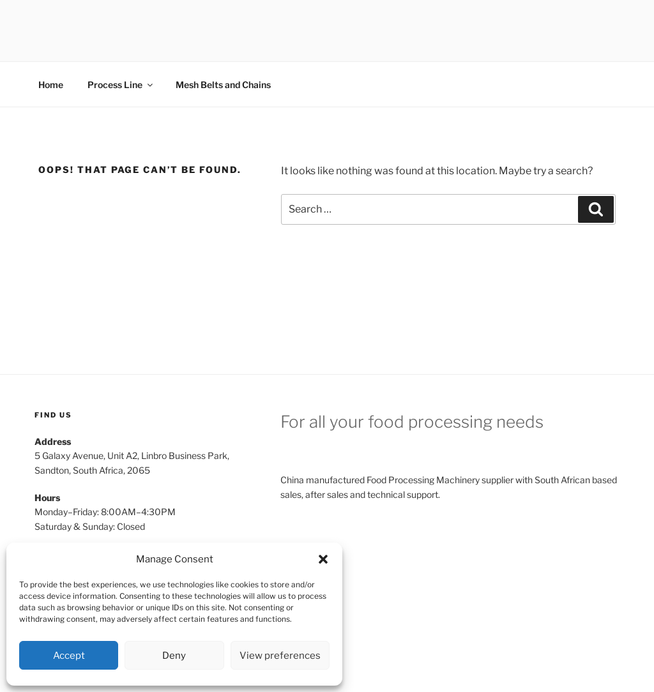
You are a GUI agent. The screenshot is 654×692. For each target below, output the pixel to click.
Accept (69, 655)
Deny (174, 655)
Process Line (121, 84)
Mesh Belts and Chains (223, 84)
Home (50, 84)
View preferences (280, 655)
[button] (323, 559)
